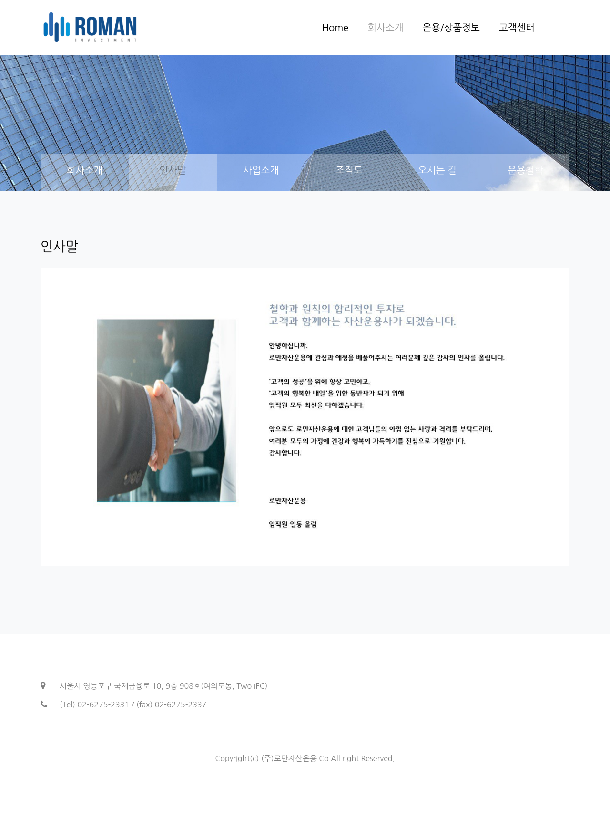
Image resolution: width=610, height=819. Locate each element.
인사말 (172, 170)
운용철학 (525, 170)
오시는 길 (437, 170)
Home (335, 27)
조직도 (349, 170)
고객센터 (517, 27)
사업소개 (261, 170)
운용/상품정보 (450, 27)
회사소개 (385, 27)
